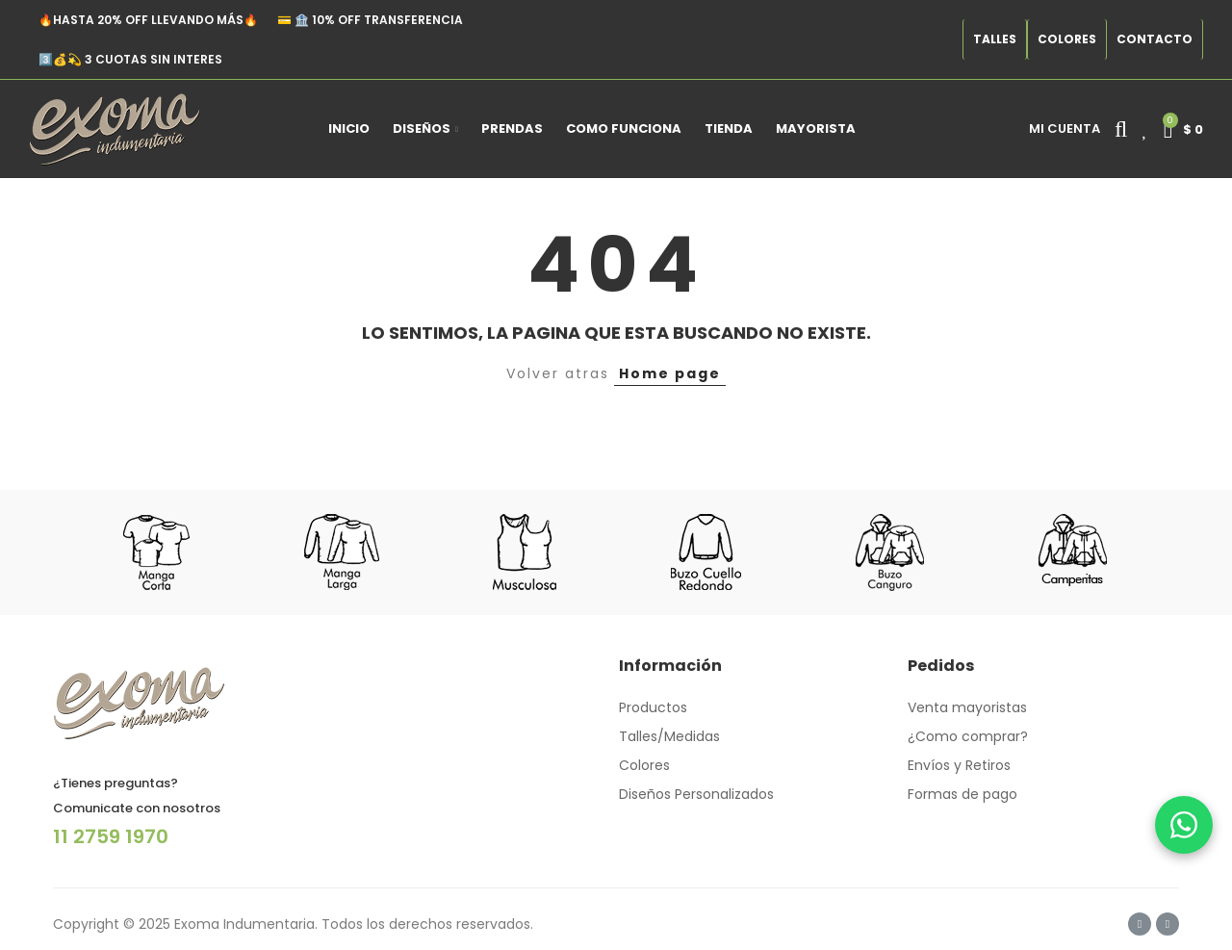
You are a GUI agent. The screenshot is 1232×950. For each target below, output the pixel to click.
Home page (670, 373)
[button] (994, 39)
